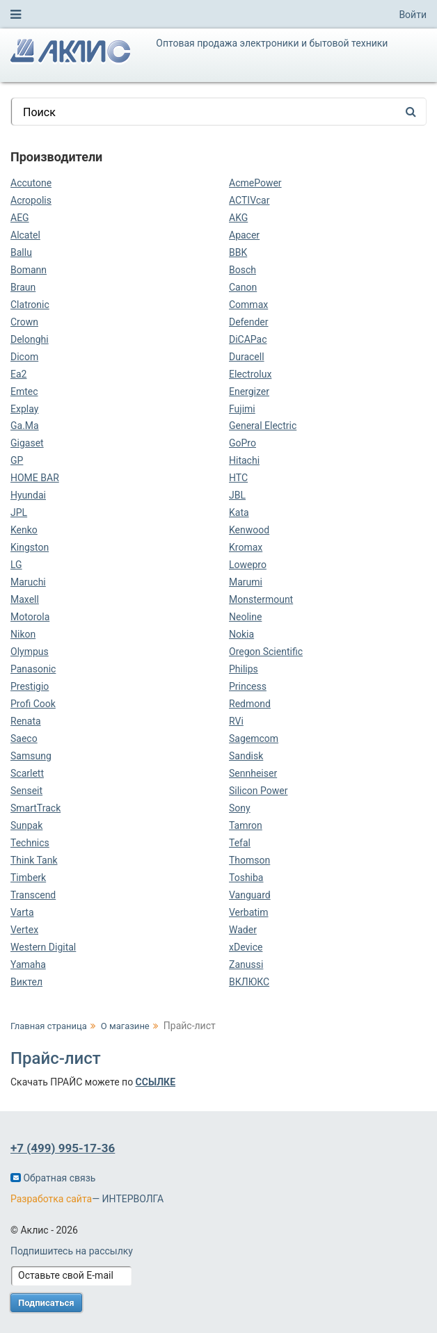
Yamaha (28, 964)
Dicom (24, 356)
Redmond (250, 703)
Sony (240, 808)
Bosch (242, 269)
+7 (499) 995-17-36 (62, 1148)
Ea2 (18, 374)
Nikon (22, 634)
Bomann (28, 269)
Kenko (24, 529)
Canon (243, 287)
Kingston (29, 547)
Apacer (244, 235)
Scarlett (27, 773)
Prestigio (29, 686)
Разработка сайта (51, 1198)
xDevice (245, 947)
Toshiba (246, 877)
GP (16, 460)
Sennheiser (253, 773)
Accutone (30, 182)
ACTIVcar (249, 200)
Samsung (30, 755)
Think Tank (34, 860)
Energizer (249, 391)
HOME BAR (34, 477)
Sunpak (26, 825)
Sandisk (246, 755)
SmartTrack (35, 808)
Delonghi (29, 339)
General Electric (262, 425)
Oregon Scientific (266, 651)
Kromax (245, 547)
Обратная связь (52, 1177)
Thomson (249, 860)
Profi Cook (33, 703)
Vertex (24, 929)
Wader (243, 929)
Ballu (21, 252)
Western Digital (43, 947)
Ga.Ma (24, 425)
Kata (239, 512)
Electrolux (250, 374)
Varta (22, 912)
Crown (24, 322)
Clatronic (29, 304)
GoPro (242, 443)
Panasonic (33, 668)
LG (16, 564)
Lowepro (248, 564)
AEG (19, 217)
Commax (248, 304)
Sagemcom (253, 738)
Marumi (245, 582)
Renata (25, 721)
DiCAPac (248, 339)
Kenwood (249, 529)
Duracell (246, 356)
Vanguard (250, 894)
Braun (22, 287)
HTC (238, 477)
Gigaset (27, 443)
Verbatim (249, 912)
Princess (248, 686)
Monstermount (261, 599)
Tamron (245, 825)
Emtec (24, 391)
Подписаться (46, 1303)
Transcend (33, 894)
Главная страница (48, 1026)
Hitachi (244, 460)
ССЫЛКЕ (155, 1082)
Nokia (241, 634)
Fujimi (242, 408)
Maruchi (28, 582)
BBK (238, 252)
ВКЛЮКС (249, 981)
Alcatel (25, 235)
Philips (243, 668)
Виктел (26, 981)
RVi (236, 721)
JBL (237, 495)
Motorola (29, 616)
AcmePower (255, 182)
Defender (249, 322)
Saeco (24, 738)
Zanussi (246, 964)
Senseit (26, 790)
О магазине (125, 1026)
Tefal (240, 842)
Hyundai (28, 495)
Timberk (28, 877)
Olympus (29, 651)
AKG (238, 217)
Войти (413, 14)
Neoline (245, 616)
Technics (29, 842)
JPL (18, 512)
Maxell (24, 599)
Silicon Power (258, 790)
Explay (24, 408)
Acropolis (30, 200)
